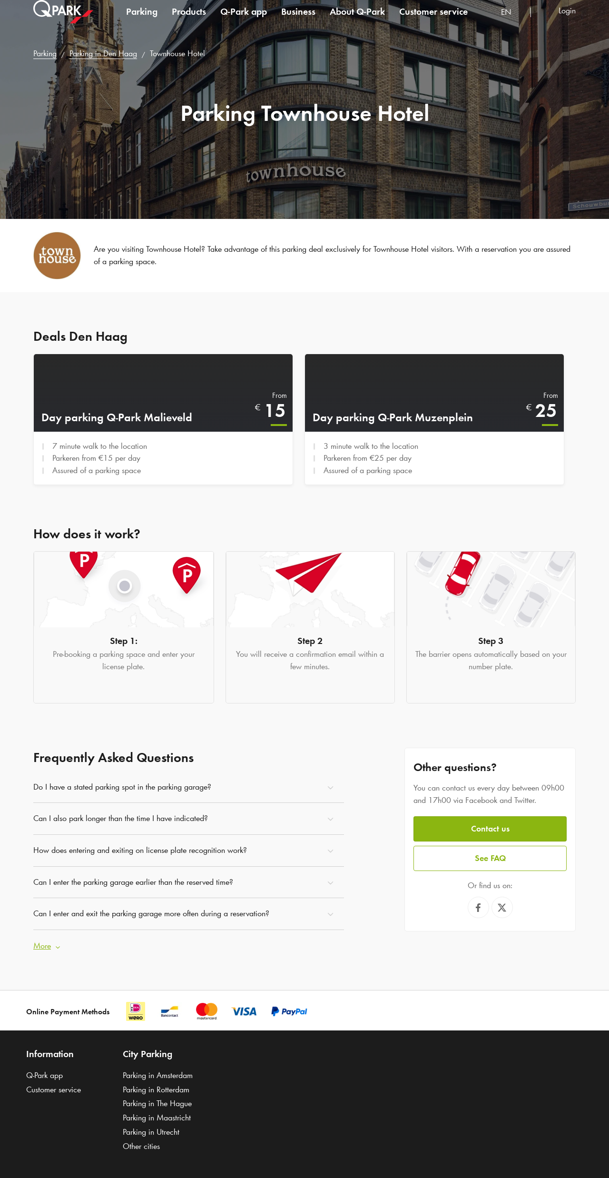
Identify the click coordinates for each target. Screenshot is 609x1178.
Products (189, 21)
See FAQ (490, 856)
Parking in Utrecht (151, 1130)
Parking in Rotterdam (156, 1088)
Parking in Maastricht (157, 1116)
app (243, 21)
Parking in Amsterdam (158, 1074)
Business (298, 21)
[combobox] (512, 22)
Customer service (433, 21)
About (357, 21)
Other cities (141, 1144)
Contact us (490, 827)
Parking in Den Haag (103, 53)
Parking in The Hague (157, 1102)
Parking (141, 21)
